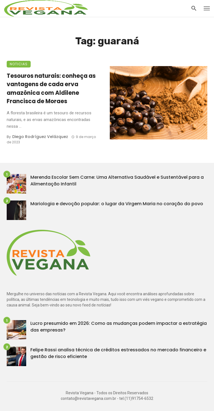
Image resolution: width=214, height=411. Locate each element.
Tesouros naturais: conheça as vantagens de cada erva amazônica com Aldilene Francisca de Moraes (51, 88)
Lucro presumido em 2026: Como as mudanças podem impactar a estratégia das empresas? (118, 326)
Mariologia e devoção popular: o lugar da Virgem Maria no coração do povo (116, 203)
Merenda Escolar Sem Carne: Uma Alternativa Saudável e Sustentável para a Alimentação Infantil (117, 180)
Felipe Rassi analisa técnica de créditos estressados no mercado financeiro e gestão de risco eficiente (118, 353)
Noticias (19, 64)
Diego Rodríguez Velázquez (40, 136)
